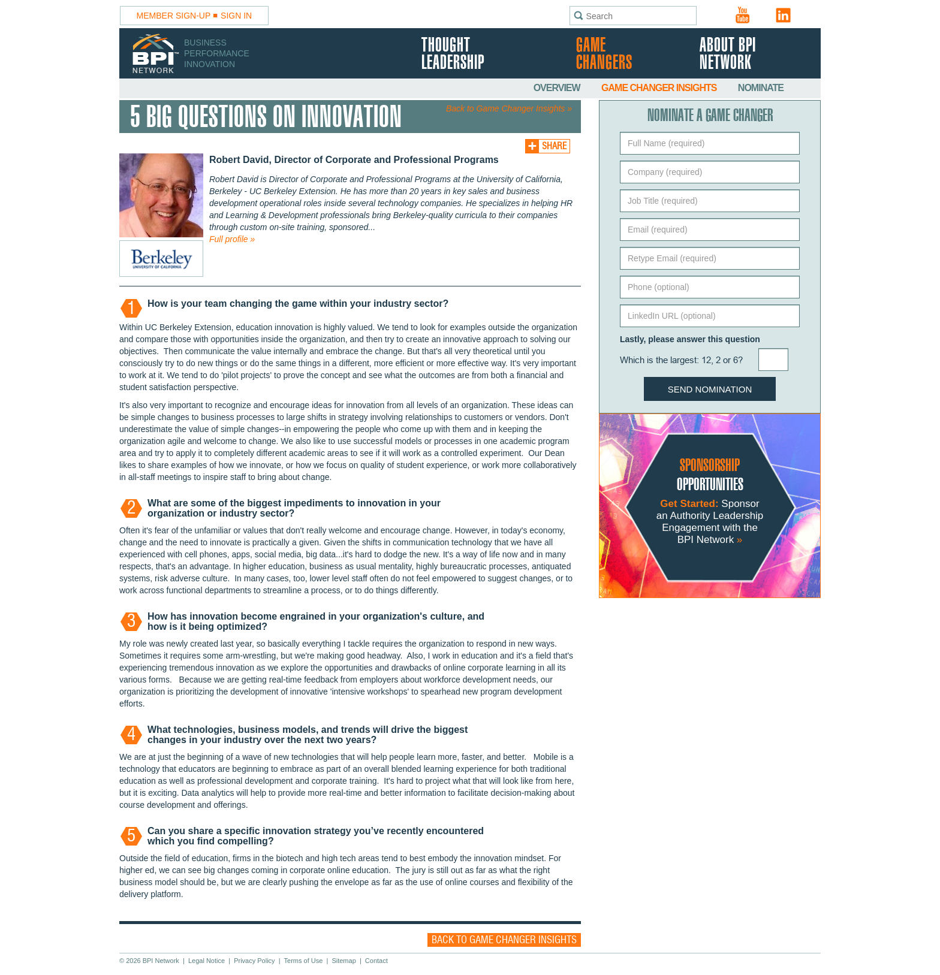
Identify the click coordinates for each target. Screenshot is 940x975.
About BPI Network (728, 54)
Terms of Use (303, 960)
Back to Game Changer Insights (504, 940)
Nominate (761, 88)
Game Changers (604, 54)
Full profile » (232, 239)
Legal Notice (206, 960)
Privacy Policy (254, 960)
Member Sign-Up (174, 15)
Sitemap (343, 960)
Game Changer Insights (660, 88)
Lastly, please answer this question (690, 339)
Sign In (236, 15)
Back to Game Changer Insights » (509, 108)
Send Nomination (710, 389)
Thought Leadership (452, 54)
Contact (376, 960)
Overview (558, 88)
